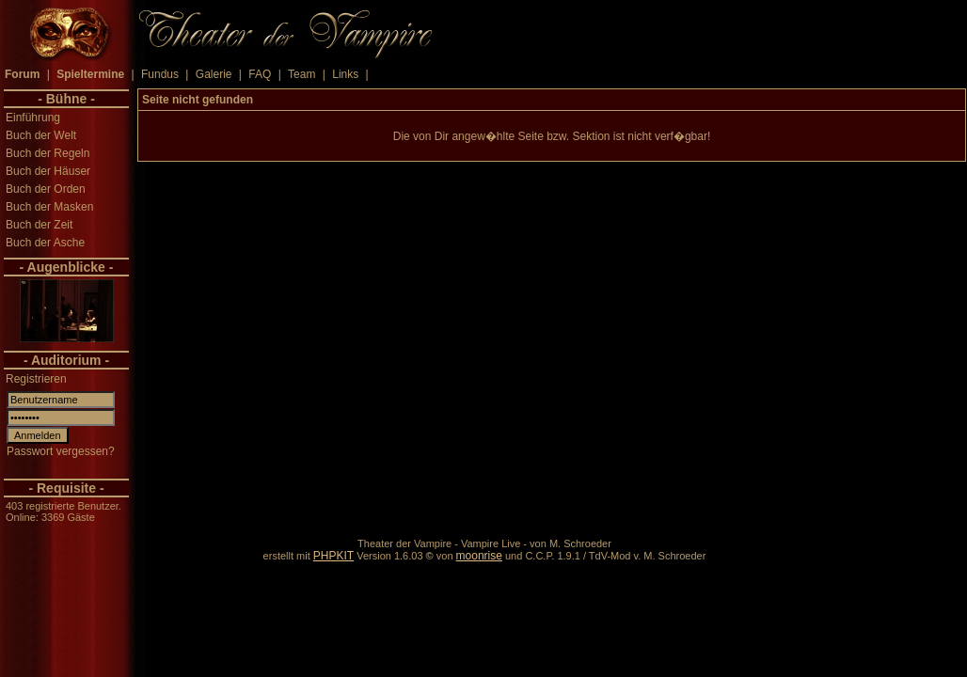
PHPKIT (333, 555)
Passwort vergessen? (61, 451)
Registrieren (36, 379)
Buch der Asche (45, 242)
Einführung (33, 117)
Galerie (214, 74)
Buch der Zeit (39, 224)
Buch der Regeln (47, 153)
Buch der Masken (49, 206)
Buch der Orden (46, 189)
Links (345, 74)
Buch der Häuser (48, 171)
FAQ (259, 74)
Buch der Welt (41, 135)
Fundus (160, 74)
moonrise (479, 555)
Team (301, 74)
